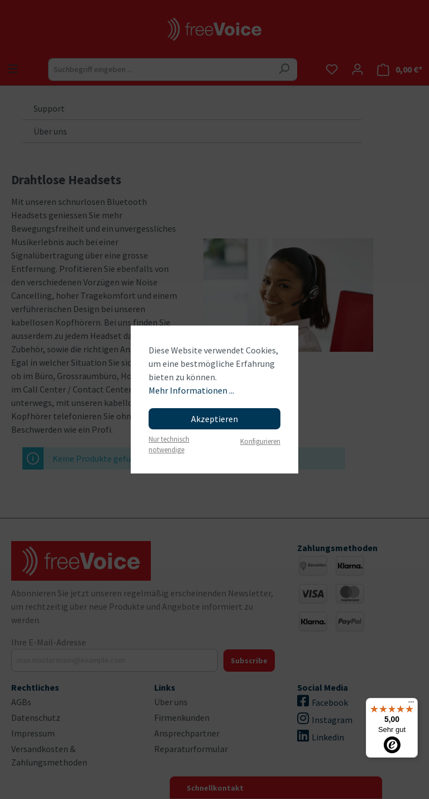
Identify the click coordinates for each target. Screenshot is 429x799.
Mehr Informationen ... (191, 390)
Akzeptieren (214, 418)
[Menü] (411, 704)
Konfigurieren (260, 441)
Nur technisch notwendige (169, 444)
